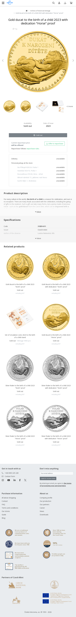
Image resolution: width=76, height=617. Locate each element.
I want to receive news (48, 478)
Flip (15, 30)
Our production (45, 501)
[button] (7, 60)
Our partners (44, 504)
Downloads (44, 514)
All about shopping (9, 498)
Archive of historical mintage (40, 11)
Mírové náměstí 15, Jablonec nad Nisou (32, 177)
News (42, 511)
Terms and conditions (10, 508)
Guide (4, 514)
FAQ (3, 504)
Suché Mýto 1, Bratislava (26, 181)
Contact (5, 501)
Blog (3, 518)
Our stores (6, 511)
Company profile (46, 498)
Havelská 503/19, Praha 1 (27, 171)
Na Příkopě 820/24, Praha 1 (27, 167)
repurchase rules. (33, 148)
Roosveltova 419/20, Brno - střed (30, 174)
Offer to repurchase (54, 143)
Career (42, 508)
